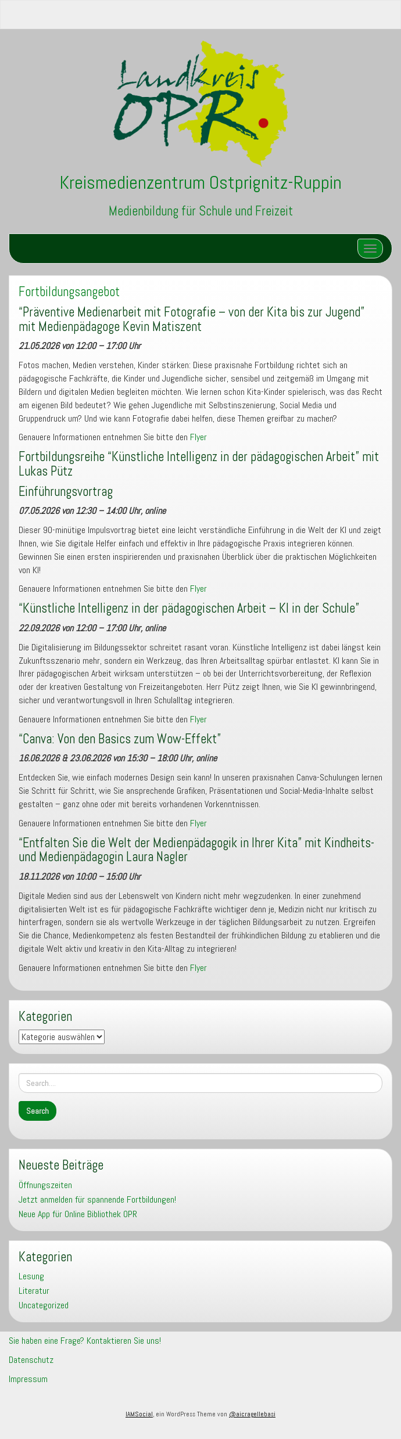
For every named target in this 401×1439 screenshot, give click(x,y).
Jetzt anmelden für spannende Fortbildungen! (97, 1199)
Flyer (198, 437)
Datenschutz (31, 1360)
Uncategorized (44, 1305)
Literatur (34, 1291)
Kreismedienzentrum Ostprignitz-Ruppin (200, 182)
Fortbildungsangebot (69, 291)
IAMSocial (139, 1414)
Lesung (31, 1276)
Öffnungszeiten (45, 1185)
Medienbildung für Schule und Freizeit (201, 211)
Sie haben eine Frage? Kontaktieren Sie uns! (85, 1340)
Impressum (28, 1379)
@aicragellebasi (252, 1414)
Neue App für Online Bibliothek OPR (78, 1214)
